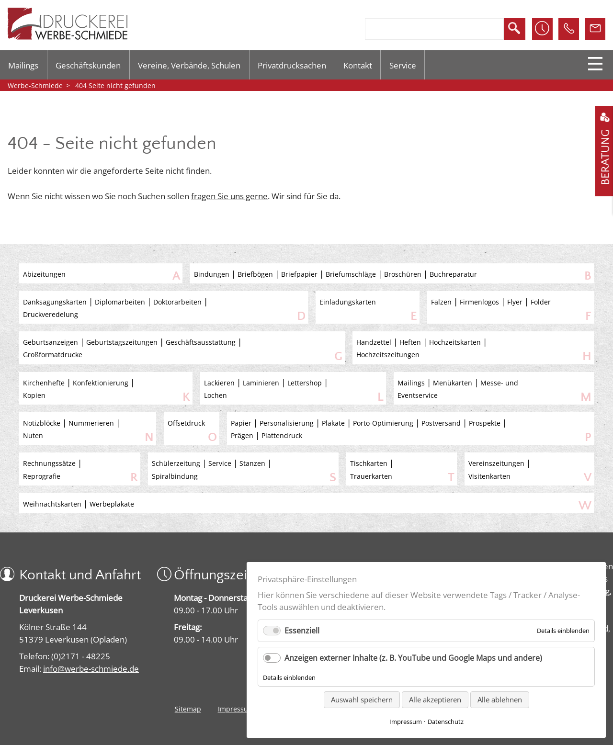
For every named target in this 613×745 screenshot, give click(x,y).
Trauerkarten (371, 476)
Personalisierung (287, 423)
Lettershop (304, 382)
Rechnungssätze (49, 463)
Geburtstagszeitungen (122, 342)
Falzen (441, 301)
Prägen (242, 435)
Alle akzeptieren (435, 699)
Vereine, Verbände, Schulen (189, 65)
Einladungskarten (347, 301)
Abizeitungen (44, 274)
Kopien (34, 395)
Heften (410, 342)
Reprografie (41, 476)
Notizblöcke (41, 423)
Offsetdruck (186, 423)
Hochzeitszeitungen (388, 354)
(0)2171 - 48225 (80, 656)
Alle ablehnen (499, 699)
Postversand (441, 423)
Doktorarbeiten (177, 301)
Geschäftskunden (88, 65)
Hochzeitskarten (455, 342)
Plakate (333, 423)
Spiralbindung (175, 476)
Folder (541, 301)
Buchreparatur (453, 274)
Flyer (514, 301)
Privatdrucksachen (292, 65)
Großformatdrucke (52, 354)
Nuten (33, 435)
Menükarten (452, 382)
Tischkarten (368, 463)
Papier (241, 423)
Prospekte (484, 423)
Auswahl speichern (362, 699)
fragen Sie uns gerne (229, 196)
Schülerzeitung (176, 463)
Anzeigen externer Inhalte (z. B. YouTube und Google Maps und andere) (413, 658)
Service (402, 65)
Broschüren (402, 274)
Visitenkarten (489, 476)
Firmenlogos (479, 301)
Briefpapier (299, 274)
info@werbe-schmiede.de (91, 668)
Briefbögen (255, 274)
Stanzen (252, 463)
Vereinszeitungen (496, 463)
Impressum (236, 708)
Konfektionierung (100, 382)
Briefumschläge (351, 274)
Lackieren (219, 382)
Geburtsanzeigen (50, 342)
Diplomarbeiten (120, 301)
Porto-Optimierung (383, 423)
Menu (595, 63)
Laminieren (261, 382)
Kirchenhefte (44, 382)
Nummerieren (91, 423)
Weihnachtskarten (52, 503)
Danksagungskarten (55, 301)
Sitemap (188, 708)
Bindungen (211, 274)
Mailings (23, 65)
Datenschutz (446, 721)
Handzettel (373, 342)
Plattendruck (281, 435)
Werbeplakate (112, 503)
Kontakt (357, 65)
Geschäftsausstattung (201, 342)
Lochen (215, 395)
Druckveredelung (50, 314)
